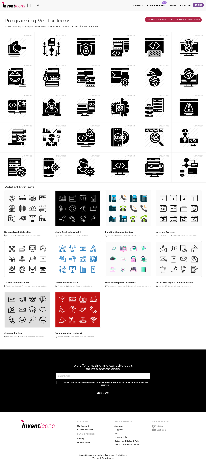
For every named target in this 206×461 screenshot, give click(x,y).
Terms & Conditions (102, 458)
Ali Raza (10, 235)
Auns (60, 235)
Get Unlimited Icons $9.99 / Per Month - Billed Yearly (173, 19)
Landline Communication (119, 232)
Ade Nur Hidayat (14, 286)
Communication (13, 333)
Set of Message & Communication (174, 282)
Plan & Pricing (157, 4)
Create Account (85, 430)
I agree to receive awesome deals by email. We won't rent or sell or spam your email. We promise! (105, 383)
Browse (138, 5)
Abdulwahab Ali (39, 26)
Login (172, 5)
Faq (116, 433)
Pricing (80, 438)
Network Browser (165, 232)
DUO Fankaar (164, 235)
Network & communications (63, 26)
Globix (110, 235)
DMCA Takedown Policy (126, 444)
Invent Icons (12, 337)
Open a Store (84, 442)
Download (27, 35)
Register (185, 5)
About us (119, 426)
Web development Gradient (120, 282)
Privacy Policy (121, 437)
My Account (83, 426)
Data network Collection (17, 232)
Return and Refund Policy (127, 441)
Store (198, 5)
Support (118, 430)
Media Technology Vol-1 (68, 232)
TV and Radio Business (16, 282)
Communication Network (68, 333)
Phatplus (61, 286)
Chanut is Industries (116, 286)
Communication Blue (66, 282)
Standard (93, 26)
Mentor (162, 286)
